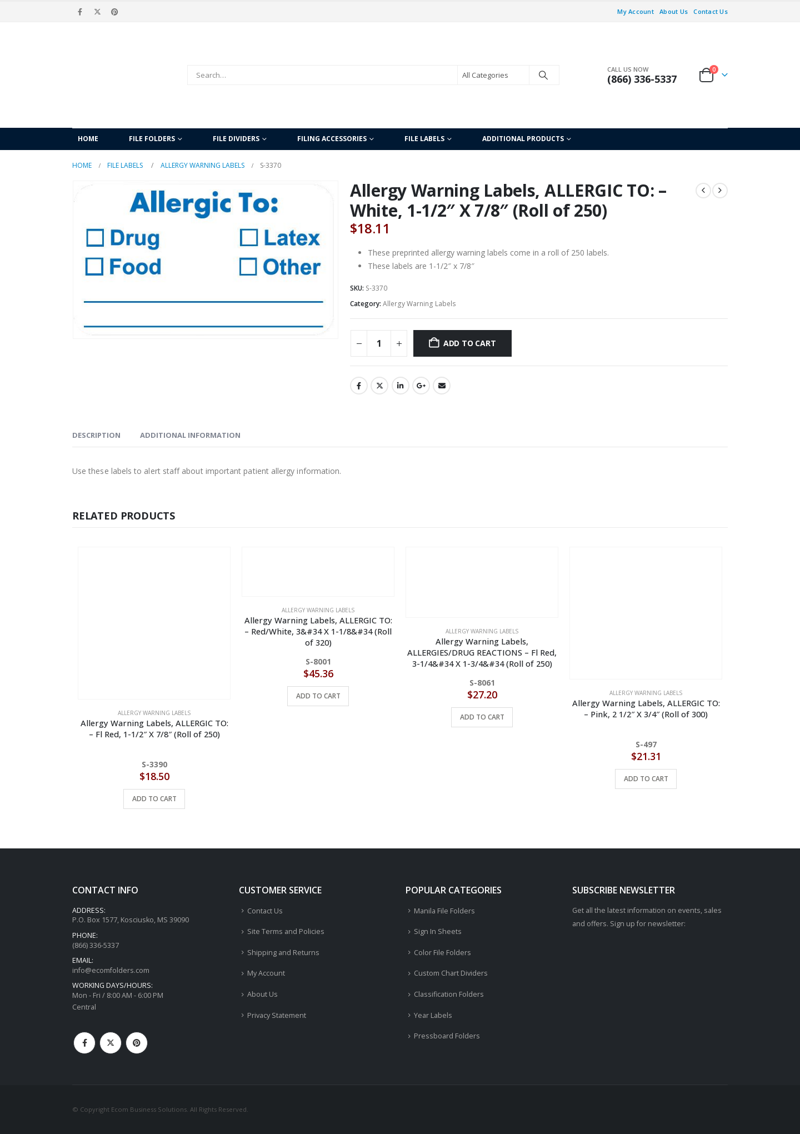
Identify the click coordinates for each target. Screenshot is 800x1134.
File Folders (152, 138)
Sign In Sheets (438, 931)
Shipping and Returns (283, 952)
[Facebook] (80, 11)
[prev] (703, 190)
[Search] (543, 75)
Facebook (359, 385)
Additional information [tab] (190, 435)
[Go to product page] (154, 623)
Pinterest (137, 1043)
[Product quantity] (379, 343)
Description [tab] (96, 435)
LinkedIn (400, 385)
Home (88, 138)
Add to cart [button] (154, 798)
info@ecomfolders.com (110, 970)
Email (442, 385)
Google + (421, 385)
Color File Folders (442, 952)
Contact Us (710, 11)
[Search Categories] (493, 75)
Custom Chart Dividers (451, 973)
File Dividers (236, 138)
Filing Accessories (332, 138)
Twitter (379, 385)
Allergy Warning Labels (419, 303)
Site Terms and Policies (285, 931)
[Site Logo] (127, 75)
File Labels (424, 138)
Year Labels (433, 1015)
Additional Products (523, 138)
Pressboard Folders (447, 1036)
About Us (673, 11)
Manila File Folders (444, 911)
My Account (635, 11)
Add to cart (469, 343)
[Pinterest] (115, 11)
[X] (97, 11)
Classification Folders (449, 994)
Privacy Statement (276, 1015)
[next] (720, 190)
